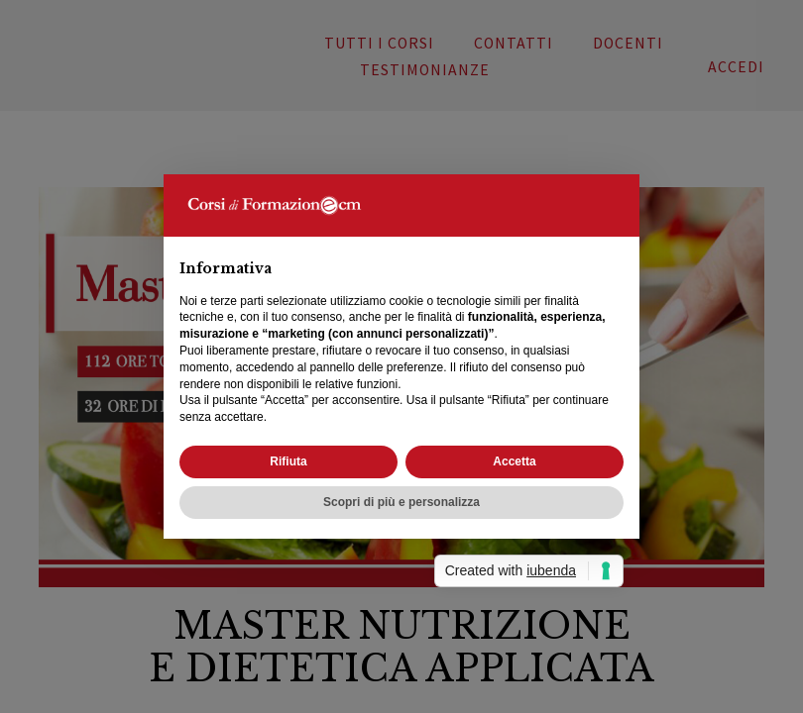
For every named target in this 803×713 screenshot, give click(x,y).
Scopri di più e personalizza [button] (401, 502)
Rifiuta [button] (288, 461)
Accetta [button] (514, 461)
